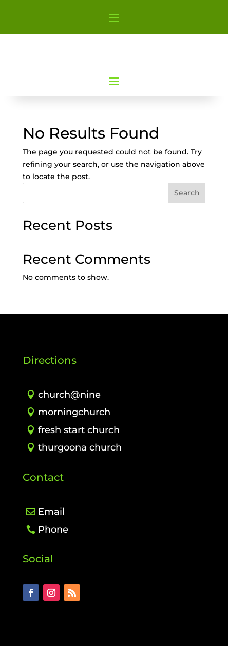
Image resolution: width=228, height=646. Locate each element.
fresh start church (79, 430)
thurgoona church (80, 447)
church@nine (69, 394)
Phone (53, 529)
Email (51, 511)
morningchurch (74, 412)
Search (187, 193)
